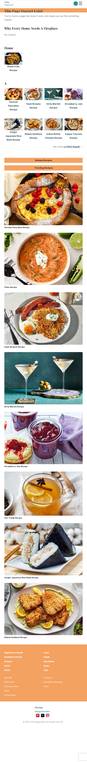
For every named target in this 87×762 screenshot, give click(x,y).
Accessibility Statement (53, 682)
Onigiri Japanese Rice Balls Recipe (13, 136)
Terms (46, 686)
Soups (46, 666)
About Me (8, 678)
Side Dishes (49, 661)
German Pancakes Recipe (13, 106)
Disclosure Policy (11, 686)
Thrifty (13, 4)
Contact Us (48, 678)
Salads (47, 657)
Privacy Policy (10, 695)
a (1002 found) (72, 146)
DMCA (6, 691)
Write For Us (9, 682)
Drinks (7, 670)
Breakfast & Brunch (13, 657)
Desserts (8, 661)
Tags (46, 670)
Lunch (46, 653)
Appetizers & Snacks (13, 653)
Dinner (7, 666)
